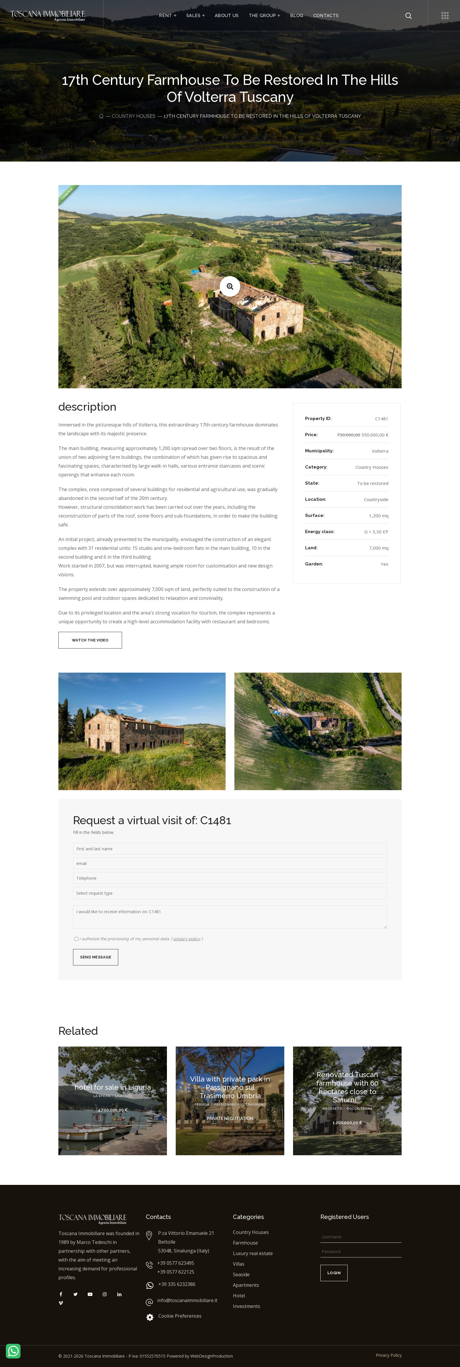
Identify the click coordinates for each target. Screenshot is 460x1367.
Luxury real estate (253, 1253)
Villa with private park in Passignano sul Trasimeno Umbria (230, 1087)
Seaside (241, 1274)
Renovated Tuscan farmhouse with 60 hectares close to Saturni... (347, 1087)
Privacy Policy (389, 1355)
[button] (90, 640)
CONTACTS (326, 15)
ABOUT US (227, 15)
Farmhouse (245, 1243)
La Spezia (101, 1096)
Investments (246, 1306)
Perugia (202, 1104)
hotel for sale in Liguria (113, 1087)
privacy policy (186, 938)
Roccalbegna (359, 1109)
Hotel (239, 1295)
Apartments (246, 1285)
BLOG (296, 15)
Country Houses (133, 116)
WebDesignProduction (211, 1356)
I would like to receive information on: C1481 (230, 917)
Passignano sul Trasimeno (240, 1104)
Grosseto (332, 1109)
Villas (238, 1264)
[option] (112, 1105)
